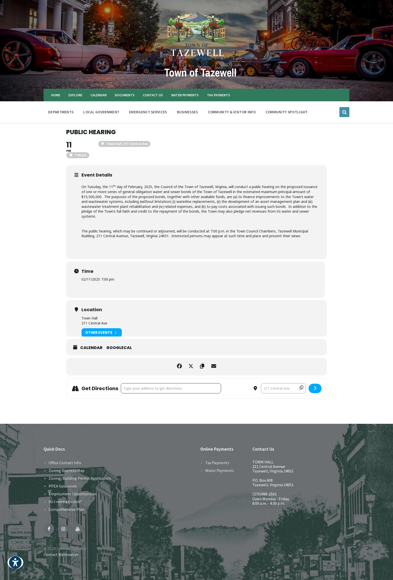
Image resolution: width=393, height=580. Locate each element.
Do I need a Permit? (65, 501)
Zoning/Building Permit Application (80, 478)
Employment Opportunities (73, 493)
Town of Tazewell (200, 72)
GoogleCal (119, 347)
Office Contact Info (65, 462)
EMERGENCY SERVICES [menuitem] (148, 112)
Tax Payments (217, 462)
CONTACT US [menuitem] (153, 95)
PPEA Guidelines (63, 485)
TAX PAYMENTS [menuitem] (218, 95)
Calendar (91, 347)
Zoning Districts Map (66, 470)
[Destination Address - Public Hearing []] (283, 388)
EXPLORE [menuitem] (75, 95)
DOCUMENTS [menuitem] (125, 95)
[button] (15, 565)
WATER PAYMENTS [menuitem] (185, 95)
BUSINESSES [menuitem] (187, 112)
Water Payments (219, 470)
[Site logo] (196, 60)
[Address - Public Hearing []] (171, 388)
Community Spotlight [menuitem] (287, 112)
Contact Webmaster (61, 554)
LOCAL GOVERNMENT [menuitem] (101, 112)
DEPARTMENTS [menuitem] (60, 112)
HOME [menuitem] (55, 95)
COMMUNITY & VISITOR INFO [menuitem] (232, 112)
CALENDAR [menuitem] (98, 95)
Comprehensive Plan (66, 509)
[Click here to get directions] (315, 388)
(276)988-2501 (264, 493)
